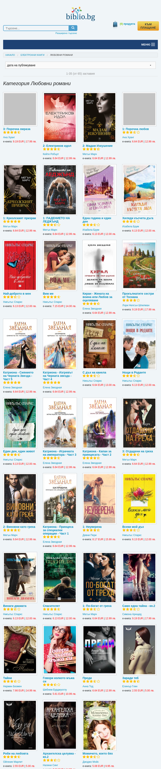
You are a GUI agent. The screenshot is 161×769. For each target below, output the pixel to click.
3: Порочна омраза (16, 129)
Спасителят (51, 606)
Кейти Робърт (51, 154)
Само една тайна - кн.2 (138, 606)
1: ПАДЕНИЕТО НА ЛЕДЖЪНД (56, 219)
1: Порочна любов (135, 129)
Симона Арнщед (132, 614)
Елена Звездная (92, 308)
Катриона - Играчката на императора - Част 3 (60, 453)
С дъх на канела (94, 372)
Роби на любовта (15, 753)
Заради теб (130, 678)
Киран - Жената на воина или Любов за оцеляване (97, 297)
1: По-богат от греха (97, 606)
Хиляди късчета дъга (137, 218)
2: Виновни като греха (19, 526)
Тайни (7, 678)
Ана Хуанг (9, 137)
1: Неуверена (92, 526)
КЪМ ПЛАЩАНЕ (148, 26)
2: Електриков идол (57, 145)
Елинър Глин (130, 686)
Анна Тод (88, 686)
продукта (127, 23)
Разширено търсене (66, 33)
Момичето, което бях (98, 753)
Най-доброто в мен (17, 293)
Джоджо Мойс (91, 761)
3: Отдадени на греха (137, 451)
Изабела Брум (91, 229)
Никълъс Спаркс (12, 302)
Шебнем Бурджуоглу (55, 689)
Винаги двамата (14, 606)
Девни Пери (90, 535)
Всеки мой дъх (133, 526)
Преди (87, 678)
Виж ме (48, 293)
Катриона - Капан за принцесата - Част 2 (97, 453)
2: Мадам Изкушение (98, 145)
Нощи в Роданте (134, 372)
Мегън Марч (90, 154)
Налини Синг (50, 765)
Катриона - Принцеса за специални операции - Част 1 (58, 530)
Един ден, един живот (19, 451)
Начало (10, 55)
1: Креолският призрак (19, 218)
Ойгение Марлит (12, 761)
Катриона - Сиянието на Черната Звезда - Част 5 (18, 376)
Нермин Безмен (12, 686)
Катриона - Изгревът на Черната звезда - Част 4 (58, 376)
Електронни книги (32, 55)
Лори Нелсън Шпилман (135, 305)
